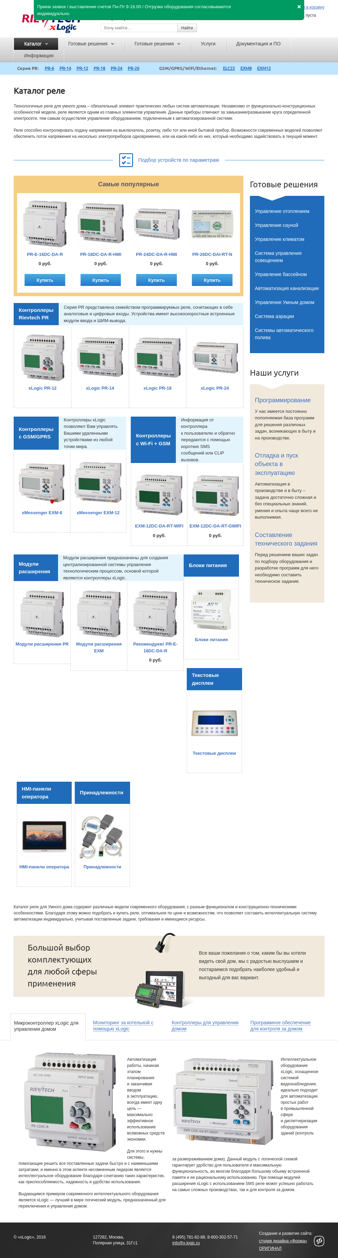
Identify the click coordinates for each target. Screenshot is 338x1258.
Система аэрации (274, 316)
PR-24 (116, 68)
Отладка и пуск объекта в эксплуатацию (276, 464)
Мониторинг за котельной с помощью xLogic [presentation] (123, 1025)
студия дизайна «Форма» (283, 1241)
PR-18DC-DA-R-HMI (101, 254)
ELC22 (229, 68)
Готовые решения (284, 184)
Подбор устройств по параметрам (169, 158)
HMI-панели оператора (36, 792)
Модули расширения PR (42, 644)
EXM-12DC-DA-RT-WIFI (159, 526)
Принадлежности (101, 792)
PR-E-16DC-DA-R (45, 254)
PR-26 (133, 68)
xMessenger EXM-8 (42, 512)
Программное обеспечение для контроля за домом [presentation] (281, 1025)
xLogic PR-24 (215, 388)
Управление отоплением (282, 211)
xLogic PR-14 (100, 388)
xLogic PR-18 (157, 388)
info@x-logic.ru (186, 1243)
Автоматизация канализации (287, 288)
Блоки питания (208, 565)
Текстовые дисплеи (205, 679)
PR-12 (82, 68)
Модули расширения (34, 568)
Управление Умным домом (284, 302)
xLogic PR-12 (42, 388)
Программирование (283, 400)
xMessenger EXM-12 (98, 512)
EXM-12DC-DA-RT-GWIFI (215, 526)
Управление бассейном (281, 274)
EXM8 (246, 68)
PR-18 (99, 68)
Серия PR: (28, 68)
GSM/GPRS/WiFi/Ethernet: (188, 68)
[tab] (48, 1026)
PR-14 (65, 68)
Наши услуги (274, 372)
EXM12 (264, 68)
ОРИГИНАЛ (270, 1248)
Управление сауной (276, 225)
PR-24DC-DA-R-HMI (156, 254)
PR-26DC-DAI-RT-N (212, 254)
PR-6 (49, 68)
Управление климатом (280, 239)
